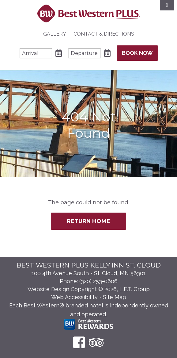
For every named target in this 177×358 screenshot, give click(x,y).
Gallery (54, 34)
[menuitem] (54, 34)
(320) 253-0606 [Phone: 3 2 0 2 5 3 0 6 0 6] (98, 281)
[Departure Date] (84, 53)
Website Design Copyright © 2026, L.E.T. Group (89, 289)
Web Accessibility (74, 297)
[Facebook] (79, 342)
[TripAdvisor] (96, 342)
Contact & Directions (103, 34)
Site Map (114, 297)
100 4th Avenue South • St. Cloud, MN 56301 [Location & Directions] (89, 273)
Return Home (88, 221)
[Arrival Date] (35, 53)
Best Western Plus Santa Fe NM (88, 13)
